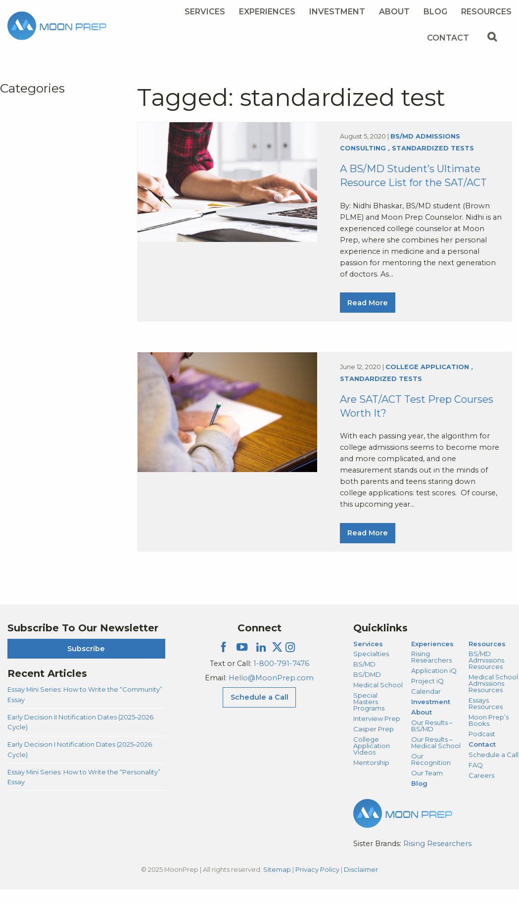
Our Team (427, 787)
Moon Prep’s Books (489, 734)
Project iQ (427, 695)
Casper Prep (373, 743)
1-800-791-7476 (281, 677)
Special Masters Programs (368, 716)
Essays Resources (486, 718)
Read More (367, 306)
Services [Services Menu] (205, 11)
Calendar (426, 706)
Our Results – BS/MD (431, 740)
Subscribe (86, 663)
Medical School (378, 699)
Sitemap (277, 884)
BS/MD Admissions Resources (486, 674)
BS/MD (364, 678)
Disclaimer (361, 884)
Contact (482, 758)
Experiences (432, 658)
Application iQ (434, 685)
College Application (427, 377)
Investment (337, 11)
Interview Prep (376, 733)
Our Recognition (431, 773)
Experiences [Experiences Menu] (267, 11)
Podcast (482, 748)
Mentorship (371, 777)
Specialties (371, 668)
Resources (487, 658)
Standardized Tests (433, 152)
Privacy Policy (317, 884)
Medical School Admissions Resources (493, 697)
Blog (435, 11)
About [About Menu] (394, 11)
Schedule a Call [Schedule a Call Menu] (259, 711)
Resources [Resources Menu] (486, 11)
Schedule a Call (494, 769)
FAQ (476, 779)
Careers (481, 790)
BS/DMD (367, 689)
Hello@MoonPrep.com (271, 692)
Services (368, 658)
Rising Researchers (431, 671)
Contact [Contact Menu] (448, 38)
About (421, 726)
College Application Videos (371, 760)
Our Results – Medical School (436, 757)
